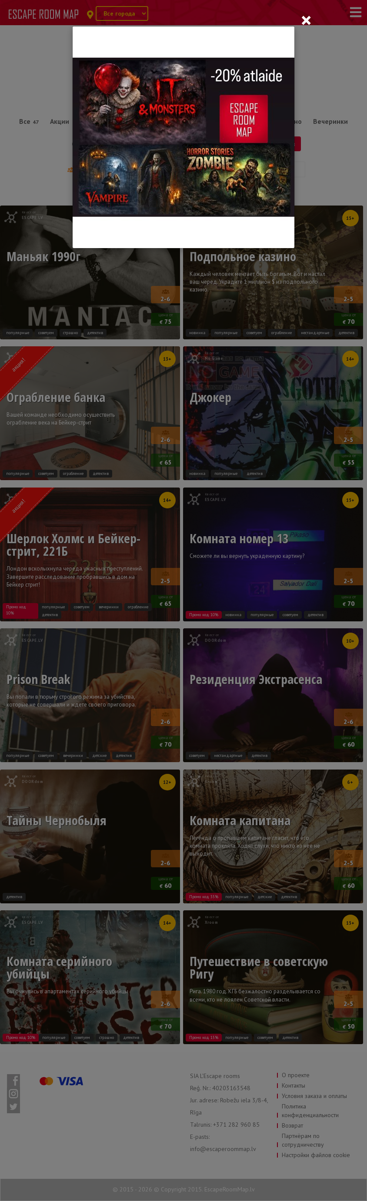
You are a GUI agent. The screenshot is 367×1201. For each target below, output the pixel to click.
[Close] (306, 20)
